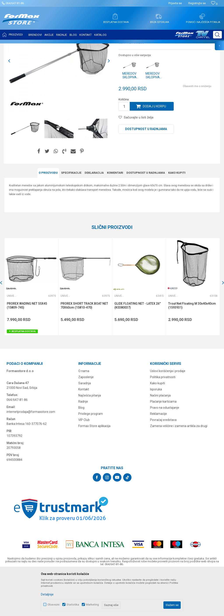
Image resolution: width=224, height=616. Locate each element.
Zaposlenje (86, 420)
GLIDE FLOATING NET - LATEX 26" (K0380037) (137, 349)
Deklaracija (94, 216)
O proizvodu (48, 216)
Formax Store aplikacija (94, 469)
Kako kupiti (177, 216)
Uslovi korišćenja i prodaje (167, 414)
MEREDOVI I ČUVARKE (51, 46)
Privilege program (90, 457)
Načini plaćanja (160, 439)
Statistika (72, 604)
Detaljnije (47, 594)
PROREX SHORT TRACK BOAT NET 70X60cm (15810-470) (84, 349)
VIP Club (84, 463)
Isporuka (156, 432)
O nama (83, 414)
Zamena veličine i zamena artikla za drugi (178, 469)
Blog (81, 451)
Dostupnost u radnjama (146, 172)
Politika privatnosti (162, 420)
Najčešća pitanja (89, 439)
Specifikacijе (71, 216)
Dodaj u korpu (154, 149)
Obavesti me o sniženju (197, 129)
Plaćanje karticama (163, 445)
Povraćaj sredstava (163, 463)
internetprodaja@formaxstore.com (31, 455)
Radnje (83, 445)
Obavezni (53, 604)
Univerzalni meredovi (81, 46)
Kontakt (83, 432)
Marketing (92, 604)
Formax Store (12, 46)
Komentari (115, 216)
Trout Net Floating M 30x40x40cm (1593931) (192, 349)
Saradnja (84, 426)
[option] (59, 104)
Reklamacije (158, 457)
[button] (217, 34)
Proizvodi (29, 46)
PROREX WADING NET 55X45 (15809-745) (27, 349)
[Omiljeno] (214, 3)
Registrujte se (197, 3)
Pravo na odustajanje (164, 451)
